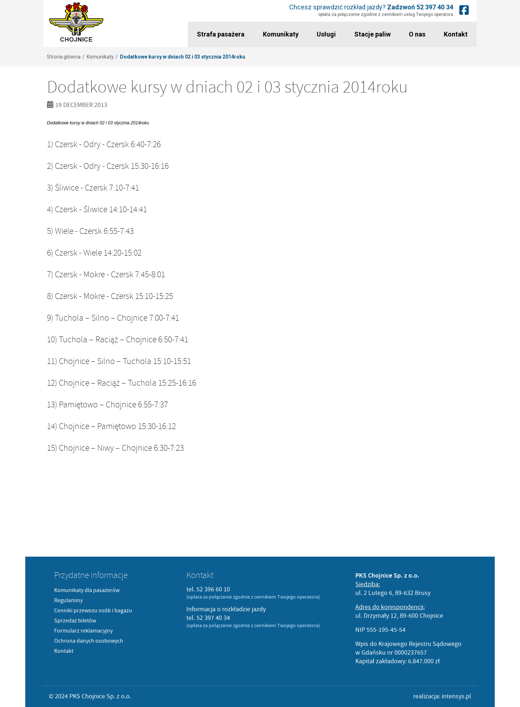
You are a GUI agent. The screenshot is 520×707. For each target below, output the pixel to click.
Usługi (326, 34)
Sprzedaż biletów (75, 620)
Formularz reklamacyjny (83, 630)
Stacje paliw (372, 34)
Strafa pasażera (220, 34)
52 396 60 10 (213, 589)
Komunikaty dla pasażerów (87, 590)
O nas (417, 34)
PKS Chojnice (76, 22)
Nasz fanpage (464, 10)
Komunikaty (281, 34)
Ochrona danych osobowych (88, 640)
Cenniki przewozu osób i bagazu (93, 610)
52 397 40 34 (434, 7)
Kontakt (456, 34)
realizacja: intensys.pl (442, 696)
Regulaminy (68, 600)
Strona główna (64, 57)
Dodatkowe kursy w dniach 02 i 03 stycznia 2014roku (182, 57)
